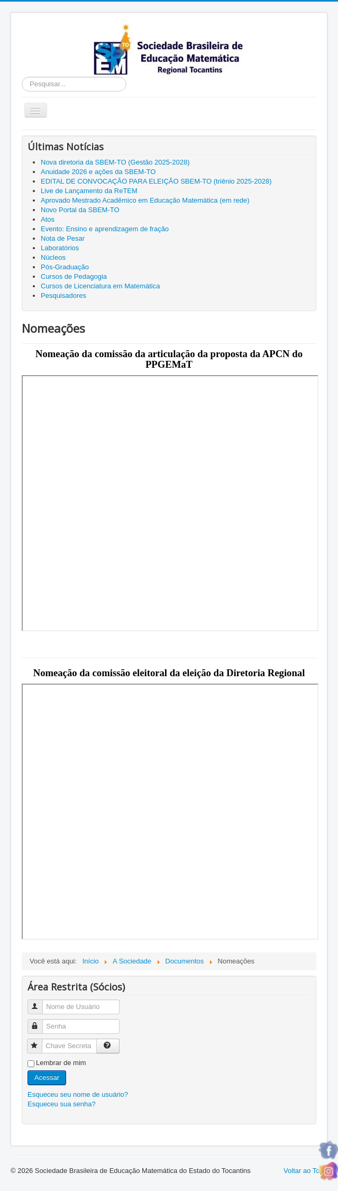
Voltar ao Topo (305, 1171)
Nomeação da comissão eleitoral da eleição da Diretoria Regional (169, 672)
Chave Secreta (39, 1041)
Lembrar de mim (61, 1063)
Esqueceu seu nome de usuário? (78, 1094)
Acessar (46, 1077)
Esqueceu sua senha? (62, 1104)
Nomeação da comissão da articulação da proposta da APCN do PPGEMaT (169, 359)
